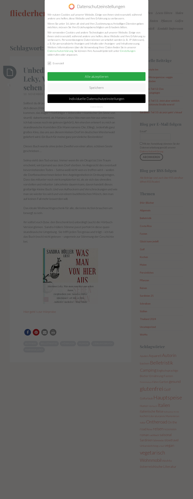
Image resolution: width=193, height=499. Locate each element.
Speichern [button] (96, 85)
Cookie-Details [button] (96, 104)
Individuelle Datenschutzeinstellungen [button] (96, 96)
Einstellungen (128, 48)
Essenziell (55, 60)
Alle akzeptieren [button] (96, 74)
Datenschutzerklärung (60, 48)
